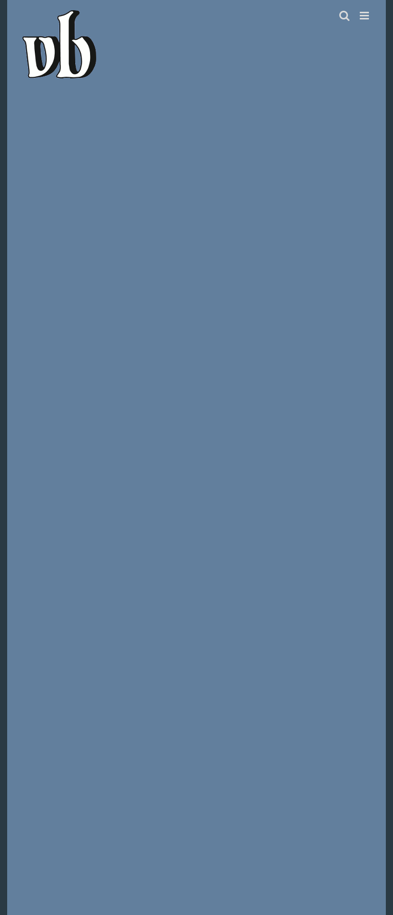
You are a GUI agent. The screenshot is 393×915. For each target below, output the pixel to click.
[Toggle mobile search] (344, 15)
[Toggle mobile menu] (365, 15)
